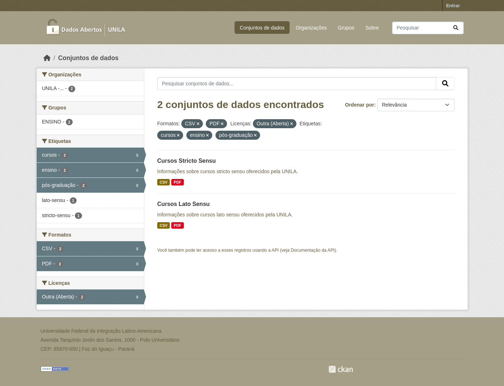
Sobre (372, 28)
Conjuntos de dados (262, 28)
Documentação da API (313, 250)
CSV (164, 182)
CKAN (340, 369)
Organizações (311, 28)
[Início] (47, 58)
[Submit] (456, 28)
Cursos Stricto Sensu (186, 161)
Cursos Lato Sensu (183, 204)
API (275, 250)
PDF (177, 182)
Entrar (453, 5)
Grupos (346, 28)
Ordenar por (359, 105)
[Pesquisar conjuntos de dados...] (428, 28)
